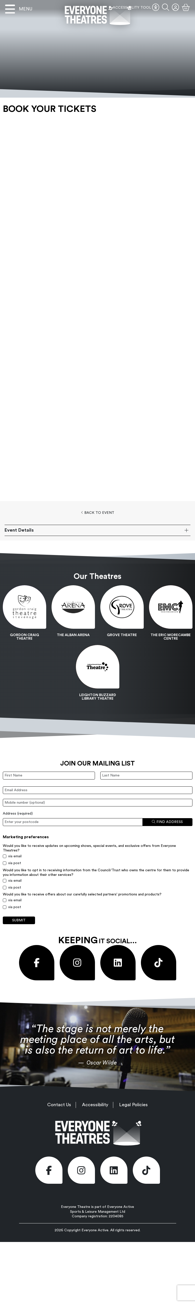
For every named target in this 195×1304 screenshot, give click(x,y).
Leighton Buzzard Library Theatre (97, 696)
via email (15, 856)
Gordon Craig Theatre (24, 636)
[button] (165, 7)
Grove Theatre (122, 635)
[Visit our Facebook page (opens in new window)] (36, 962)
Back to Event (97, 513)
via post (14, 863)
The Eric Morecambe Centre (171, 636)
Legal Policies (133, 1104)
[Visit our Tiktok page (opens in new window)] (158, 962)
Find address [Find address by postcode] (167, 822)
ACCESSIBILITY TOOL (136, 7)
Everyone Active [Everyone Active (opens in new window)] (95, 1230)
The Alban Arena (73, 635)
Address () (18, 813)
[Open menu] (18, 9)
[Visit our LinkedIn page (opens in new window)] (118, 962)
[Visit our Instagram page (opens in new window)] (77, 962)
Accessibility (95, 1104)
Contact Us (59, 1104)
